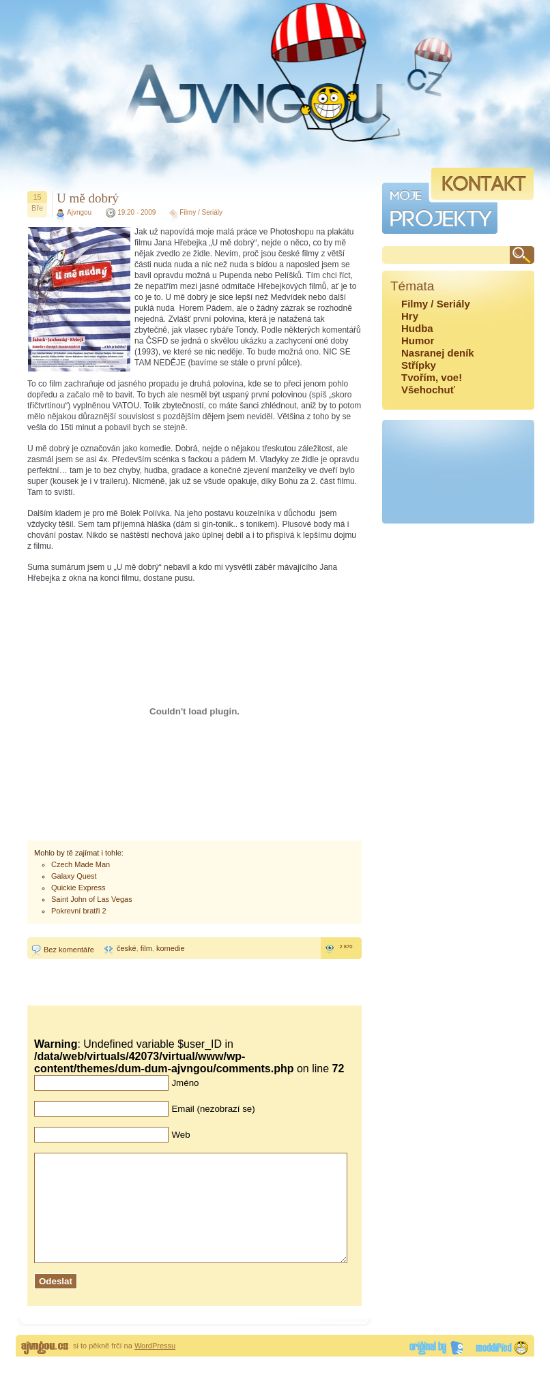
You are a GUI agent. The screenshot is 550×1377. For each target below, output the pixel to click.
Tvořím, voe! (431, 377)
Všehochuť (428, 389)
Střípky (418, 365)
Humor (417, 340)
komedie (170, 948)
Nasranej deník (437, 353)
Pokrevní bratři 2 (78, 911)
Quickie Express (78, 887)
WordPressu (154, 1366)
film (146, 948)
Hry (409, 316)
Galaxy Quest (74, 876)
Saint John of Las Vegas (91, 899)
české (126, 948)
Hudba (417, 328)
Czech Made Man (80, 864)
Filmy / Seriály (200, 212)
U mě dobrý (88, 198)
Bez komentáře (69, 949)
